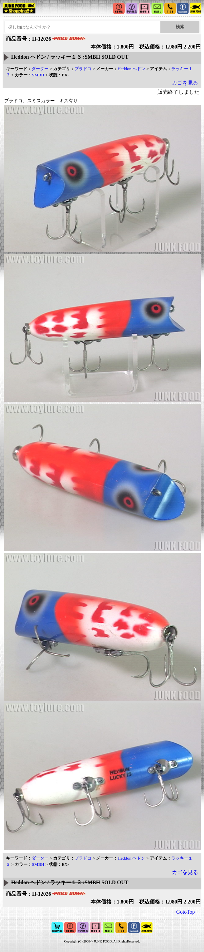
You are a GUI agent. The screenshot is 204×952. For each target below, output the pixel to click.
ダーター (40, 68)
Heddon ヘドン (131, 68)
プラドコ (83, 68)
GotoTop (185, 912)
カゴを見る (185, 83)
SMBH (38, 74)
